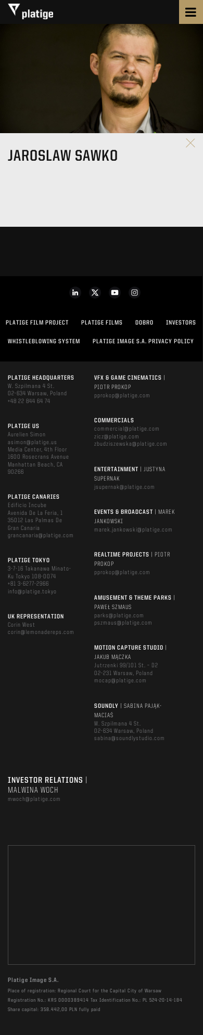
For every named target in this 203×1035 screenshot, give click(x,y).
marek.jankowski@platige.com (133, 530)
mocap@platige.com (120, 681)
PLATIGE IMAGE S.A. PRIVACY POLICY (143, 342)
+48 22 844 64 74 (29, 401)
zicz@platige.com (116, 437)
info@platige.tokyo (32, 592)
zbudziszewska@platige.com (131, 444)
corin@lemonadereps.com (41, 632)
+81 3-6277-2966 (28, 584)
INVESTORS (181, 323)
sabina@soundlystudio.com (129, 738)
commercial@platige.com (127, 429)
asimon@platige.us (32, 442)
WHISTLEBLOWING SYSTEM (44, 342)
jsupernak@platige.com (124, 487)
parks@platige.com (119, 616)
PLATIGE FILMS (102, 323)
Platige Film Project (37, 323)
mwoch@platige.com (34, 799)
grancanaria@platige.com (41, 536)
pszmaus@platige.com (123, 623)
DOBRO (144, 323)
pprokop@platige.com (122, 396)
